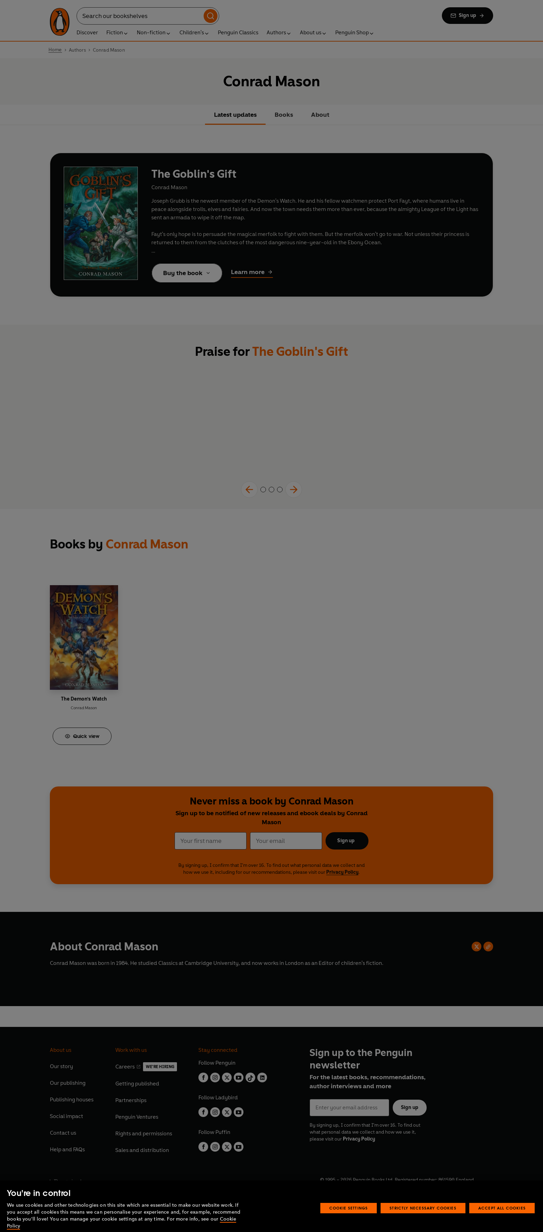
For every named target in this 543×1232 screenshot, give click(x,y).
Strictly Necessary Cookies (423, 1217)
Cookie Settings (348, 1217)
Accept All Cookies (502, 1217)
